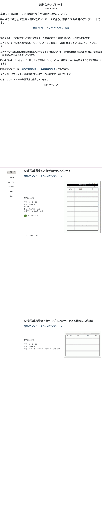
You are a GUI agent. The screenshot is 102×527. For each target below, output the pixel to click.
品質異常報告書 (48, 69)
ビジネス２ (11, 182)
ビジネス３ (11, 187)
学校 (11, 191)
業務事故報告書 (29, 69)
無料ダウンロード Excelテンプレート (43, 176)
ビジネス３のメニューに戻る (59, 28)
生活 (11, 196)
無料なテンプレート (51, 4)
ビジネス (11, 177)
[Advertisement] (51, 107)
